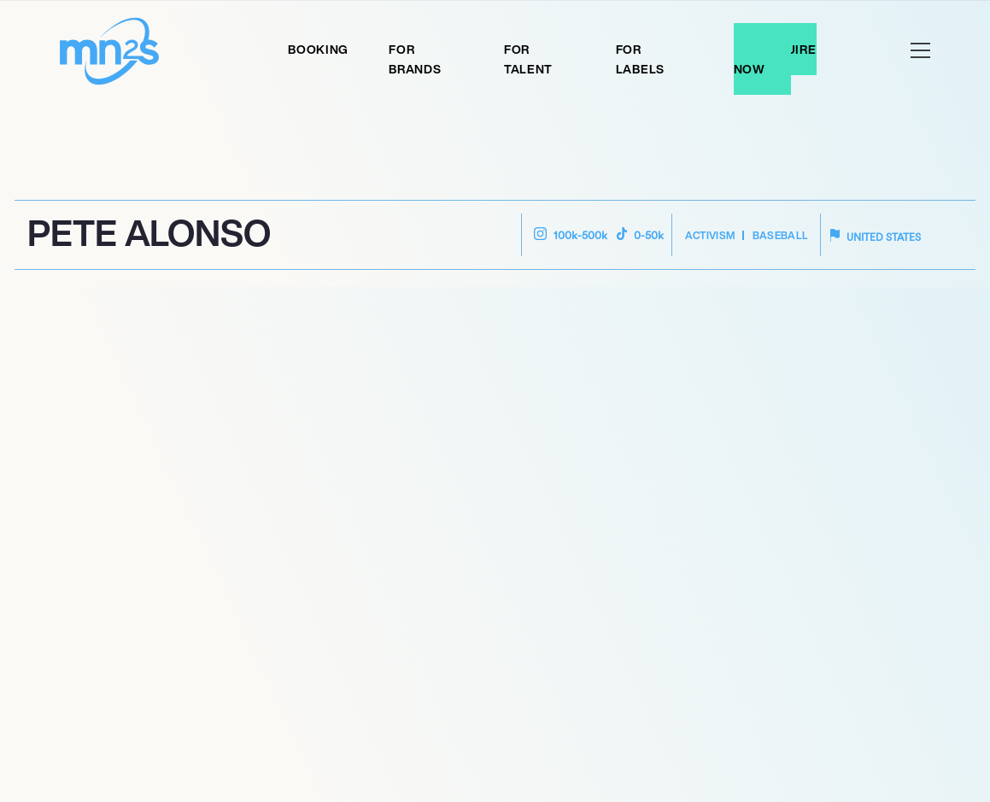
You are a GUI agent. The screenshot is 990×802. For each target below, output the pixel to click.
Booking (318, 49)
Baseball (781, 235)
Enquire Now (775, 59)
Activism (710, 235)
